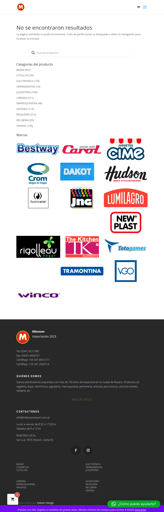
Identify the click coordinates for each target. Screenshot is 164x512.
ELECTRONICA (24, 81)
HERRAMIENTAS (25, 86)
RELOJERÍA (91, 487)
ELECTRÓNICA (93, 464)
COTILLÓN (21, 470)
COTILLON (22, 75)
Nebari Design (45, 503)
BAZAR (20, 70)
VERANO (21, 125)
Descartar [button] (140, 509)
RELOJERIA (22, 120)
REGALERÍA (91, 484)
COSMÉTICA (22, 467)
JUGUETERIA (23, 92)
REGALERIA (22, 114)
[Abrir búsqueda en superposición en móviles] (82, 52)
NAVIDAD (21, 109)
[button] (133, 504)
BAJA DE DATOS (82, 399)
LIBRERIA (21, 97)
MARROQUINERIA (26, 103)
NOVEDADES (92, 481)
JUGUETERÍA (92, 470)
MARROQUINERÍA (25, 484)
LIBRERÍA (21, 481)
